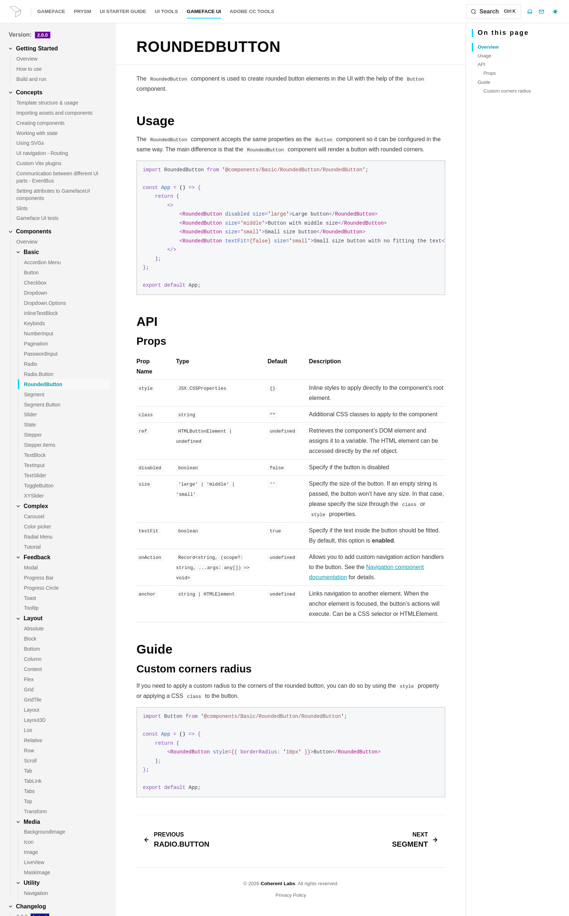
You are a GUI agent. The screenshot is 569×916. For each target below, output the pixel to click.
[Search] (493, 11)
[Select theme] (555, 11)
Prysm (82, 11)
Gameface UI (204, 11)
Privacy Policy (290, 895)
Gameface (51, 11)
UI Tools (166, 11)
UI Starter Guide (123, 11)
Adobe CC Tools (252, 11)
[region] (291, 228)
